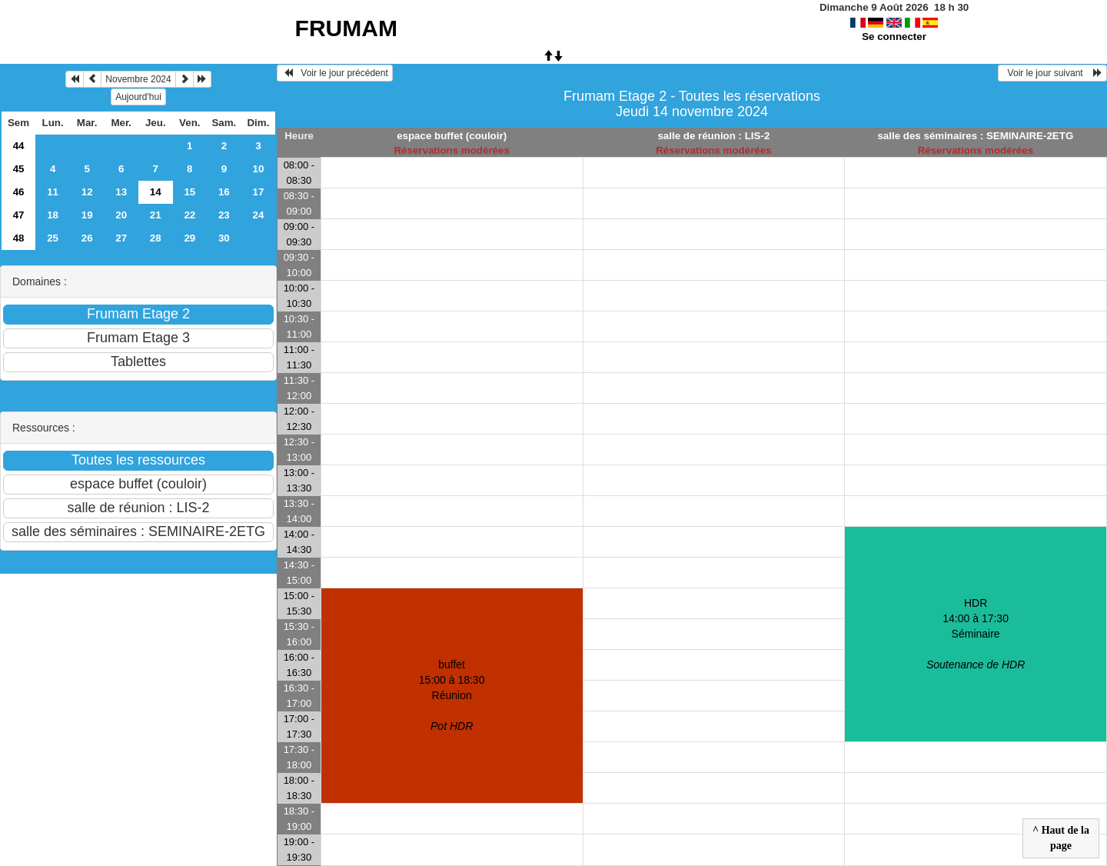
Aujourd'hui (138, 97)
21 (155, 215)
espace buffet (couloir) (452, 136)
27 (121, 238)
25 (52, 238)
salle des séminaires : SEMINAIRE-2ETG (975, 136)
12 (87, 192)
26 (87, 238)
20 (121, 215)
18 (52, 215)
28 (155, 238)
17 (258, 192)
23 (224, 215)
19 (87, 215)
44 (19, 146)
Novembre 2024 (138, 79)
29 (189, 238)
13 (121, 192)
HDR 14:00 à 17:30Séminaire (975, 634)
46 (19, 192)
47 (19, 215)
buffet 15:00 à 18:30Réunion (452, 695)
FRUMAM (346, 28)
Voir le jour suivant (1052, 73)
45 (19, 169)
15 (189, 192)
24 (258, 215)
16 (224, 192)
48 (19, 238)
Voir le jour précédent (334, 73)
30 (224, 238)
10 (258, 169)
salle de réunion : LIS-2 (713, 136)
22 (189, 215)
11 (52, 192)
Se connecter (894, 36)
